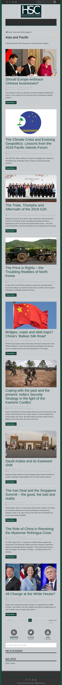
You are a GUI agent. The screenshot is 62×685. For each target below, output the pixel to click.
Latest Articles (25, 89)
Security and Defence (48, 504)
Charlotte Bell (11, 537)
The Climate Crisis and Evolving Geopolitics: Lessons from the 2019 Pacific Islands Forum (30, 143)
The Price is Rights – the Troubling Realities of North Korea (26, 272)
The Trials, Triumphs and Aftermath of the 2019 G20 (26, 207)
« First (9, 620)
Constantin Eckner (12, 87)
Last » (51, 623)
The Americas (27, 601)
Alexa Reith (10, 151)
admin (9, 469)
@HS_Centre (10, 659)
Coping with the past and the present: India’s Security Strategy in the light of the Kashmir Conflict (27, 396)
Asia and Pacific (11, 89)
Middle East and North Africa (33, 471)
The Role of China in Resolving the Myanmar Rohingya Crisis (29, 531)
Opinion (27, 539)
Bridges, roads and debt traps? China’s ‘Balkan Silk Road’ (29, 334)
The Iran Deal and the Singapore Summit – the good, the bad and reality (30, 494)
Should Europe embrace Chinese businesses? (24, 81)
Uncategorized (51, 215)
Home (8, 32)
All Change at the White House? (30, 594)
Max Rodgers (11, 598)
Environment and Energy (41, 153)
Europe (19, 89)
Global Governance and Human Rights (27, 215)
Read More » (11, 103)
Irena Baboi (10, 340)
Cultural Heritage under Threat (25, 153)
